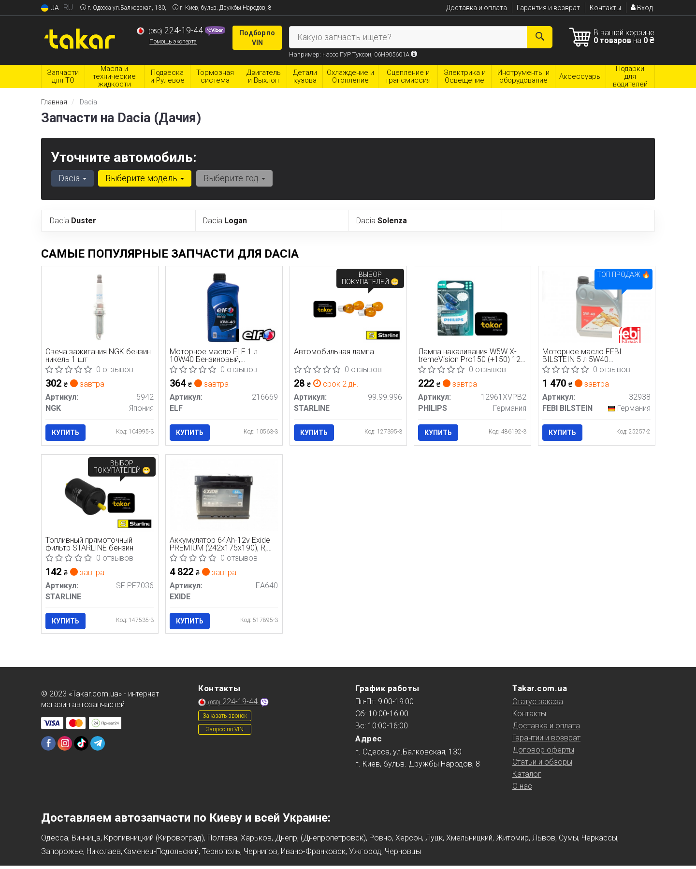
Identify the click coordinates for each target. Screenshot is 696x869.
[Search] (540, 37)
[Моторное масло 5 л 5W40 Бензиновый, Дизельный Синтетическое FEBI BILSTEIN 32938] (596, 306)
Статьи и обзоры (542, 765)
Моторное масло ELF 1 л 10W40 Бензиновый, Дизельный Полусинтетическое (215, 355)
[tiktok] (81, 746)
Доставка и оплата (476, 8)
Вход (641, 8)
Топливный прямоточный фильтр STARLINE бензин (90, 545)
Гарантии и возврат (546, 741)
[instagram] (65, 746)
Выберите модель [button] (143, 178)
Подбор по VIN (257, 37)
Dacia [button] (72, 178)
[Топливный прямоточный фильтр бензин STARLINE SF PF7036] (99, 498)
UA (50, 8)
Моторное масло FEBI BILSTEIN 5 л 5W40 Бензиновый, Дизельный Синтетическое (586, 355)
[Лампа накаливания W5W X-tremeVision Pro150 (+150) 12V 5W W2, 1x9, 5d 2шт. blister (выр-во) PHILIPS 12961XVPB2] (472, 307)
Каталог (526, 777)
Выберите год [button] (232, 178)
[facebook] (48, 746)
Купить (66, 432)
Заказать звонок (225, 719)
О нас (522, 789)
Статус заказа (537, 705)
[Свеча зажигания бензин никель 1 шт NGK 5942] (99, 306)
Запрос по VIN (225, 732)
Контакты (605, 8)
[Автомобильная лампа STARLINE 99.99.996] (348, 307)
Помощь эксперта (173, 41)
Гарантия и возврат (548, 8)
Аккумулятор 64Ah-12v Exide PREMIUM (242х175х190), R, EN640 (221, 545)
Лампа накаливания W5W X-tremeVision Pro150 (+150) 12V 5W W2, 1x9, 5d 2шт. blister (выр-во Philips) (468, 355)
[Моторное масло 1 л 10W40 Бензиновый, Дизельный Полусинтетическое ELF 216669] (224, 307)
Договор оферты (543, 753)
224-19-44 (171, 30)
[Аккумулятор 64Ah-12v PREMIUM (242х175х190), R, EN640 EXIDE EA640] (224, 496)
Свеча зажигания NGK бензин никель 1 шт (99, 355)
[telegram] (97, 746)
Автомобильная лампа (335, 352)
